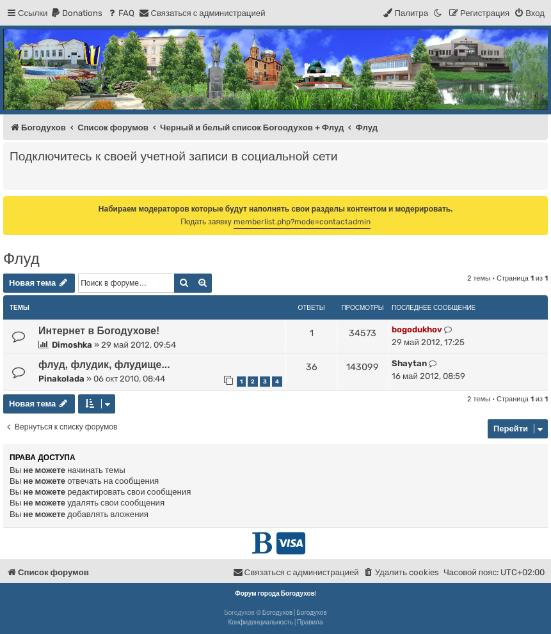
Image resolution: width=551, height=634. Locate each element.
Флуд (21, 258)
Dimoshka (72, 345)
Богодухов (277, 613)
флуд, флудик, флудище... (104, 364)
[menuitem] (76, 13)
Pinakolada (61, 378)
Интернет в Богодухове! (98, 330)
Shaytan (409, 363)
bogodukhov (417, 329)
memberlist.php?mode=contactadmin (302, 221)
